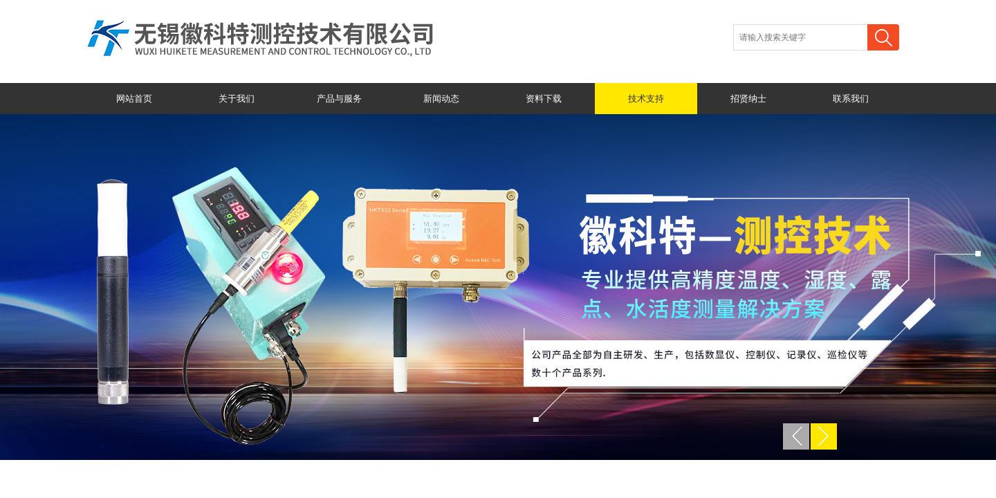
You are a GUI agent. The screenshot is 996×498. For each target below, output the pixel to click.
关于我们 (237, 98)
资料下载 (544, 98)
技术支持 (646, 98)
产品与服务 (339, 98)
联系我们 (851, 98)
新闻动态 (441, 98)
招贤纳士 (748, 98)
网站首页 (134, 98)
